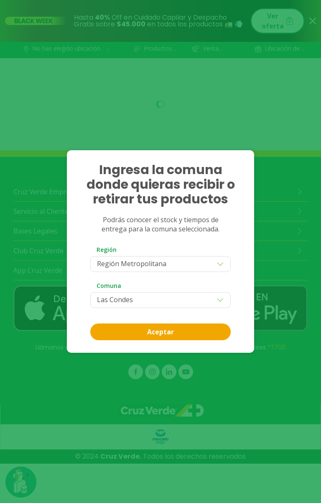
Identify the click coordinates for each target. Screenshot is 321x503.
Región (107, 250)
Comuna (109, 286)
